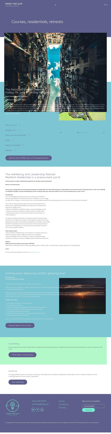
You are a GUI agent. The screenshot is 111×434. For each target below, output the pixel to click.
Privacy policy (81, 422)
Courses (62, 401)
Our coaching (18, 382)
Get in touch (20, 319)
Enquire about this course (20, 325)
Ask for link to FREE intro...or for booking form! (28, 158)
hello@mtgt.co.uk (35, 252)
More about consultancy (22, 355)
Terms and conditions (93, 422)
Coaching (62, 408)
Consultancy (63, 404)
